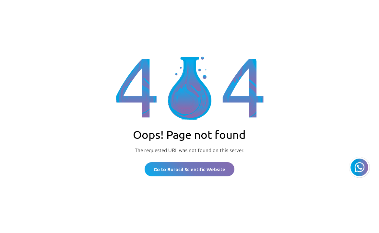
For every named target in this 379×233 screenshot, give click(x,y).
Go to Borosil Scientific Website (189, 169)
